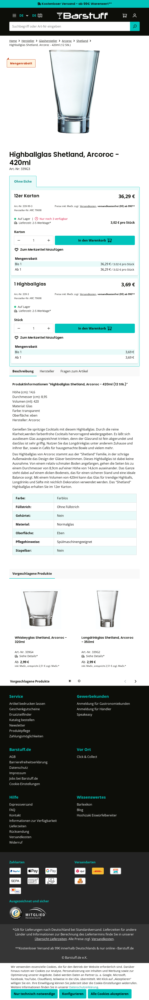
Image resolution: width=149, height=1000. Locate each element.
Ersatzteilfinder (20, 714)
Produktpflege (19, 731)
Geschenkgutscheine (24, 709)
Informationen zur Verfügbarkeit (33, 821)
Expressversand (21, 804)
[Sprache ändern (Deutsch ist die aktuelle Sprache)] (25, 15)
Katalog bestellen (22, 720)
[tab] (23, 371)
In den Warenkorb (95, 240)
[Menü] (14, 15)
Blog (80, 810)
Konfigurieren (73, 994)
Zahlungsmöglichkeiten (26, 736)
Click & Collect (87, 757)
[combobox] (69, 26)
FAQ (12, 810)
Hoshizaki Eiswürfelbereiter (97, 815)
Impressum (17, 773)
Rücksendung (19, 831)
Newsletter (17, 725)
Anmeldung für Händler (94, 709)
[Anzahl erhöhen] (48, 240)
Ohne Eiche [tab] (23, 181)
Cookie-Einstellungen (24, 784)
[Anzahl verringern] (18, 240)
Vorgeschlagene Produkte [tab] (32, 573)
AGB (12, 757)
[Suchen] (135, 26)
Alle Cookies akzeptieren (110, 994)
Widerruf (15, 842)
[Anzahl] (33, 240)
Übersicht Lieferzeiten (51, 939)
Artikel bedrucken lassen (27, 703)
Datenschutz (18, 767)
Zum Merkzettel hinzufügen (38, 249)
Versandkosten (88, 206)
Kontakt (15, 815)
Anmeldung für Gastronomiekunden (103, 703)
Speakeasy (84, 714)
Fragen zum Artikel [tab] (74, 371)
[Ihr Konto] (135, 15)
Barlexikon (84, 804)
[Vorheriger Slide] (125, 681)
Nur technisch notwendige (34, 994)
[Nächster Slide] (135, 681)
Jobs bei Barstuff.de (23, 778)
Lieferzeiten (17, 826)
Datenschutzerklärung (83, 987)
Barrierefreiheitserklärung (28, 762)
